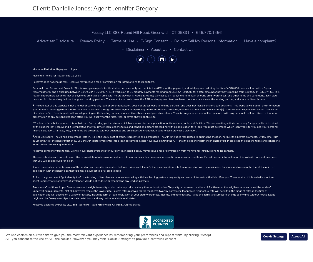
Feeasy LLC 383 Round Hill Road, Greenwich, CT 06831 (141, 32)
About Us (159, 49)
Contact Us (183, 49)
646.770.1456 (209, 32)
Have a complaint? (260, 41)
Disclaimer (135, 49)
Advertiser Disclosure (55, 41)
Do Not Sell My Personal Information (206, 41)
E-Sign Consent (154, 41)
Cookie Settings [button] (273, 237)
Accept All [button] (298, 237)
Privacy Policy (92, 41)
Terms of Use (122, 41)
